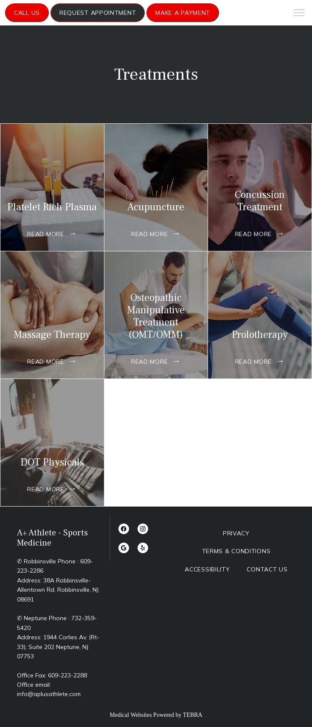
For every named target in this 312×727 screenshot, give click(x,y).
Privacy (236, 533)
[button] (299, 13)
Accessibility (207, 569)
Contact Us (267, 569)
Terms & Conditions (236, 551)
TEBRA (192, 715)
